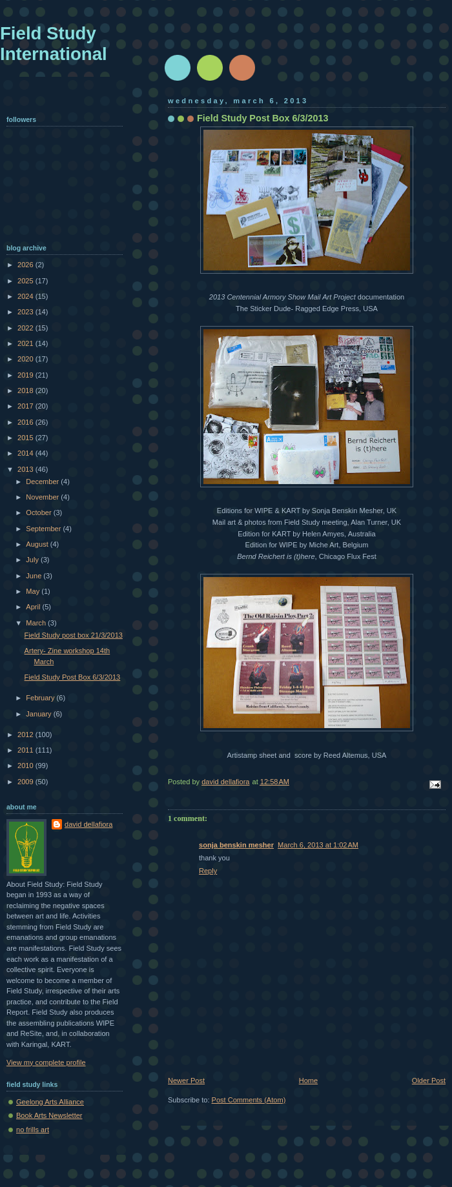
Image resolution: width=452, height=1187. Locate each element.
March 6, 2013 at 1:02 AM (318, 845)
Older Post (429, 1080)
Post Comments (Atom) (249, 1100)
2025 (26, 281)
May (33, 591)
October (39, 512)
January (39, 714)
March (37, 623)
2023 (26, 312)
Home (308, 1080)
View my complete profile (46, 1062)
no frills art (32, 1129)
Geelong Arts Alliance (50, 1102)
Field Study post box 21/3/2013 (74, 635)
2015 (26, 437)
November (43, 497)
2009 (26, 782)
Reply (208, 871)
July (33, 559)
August (38, 544)
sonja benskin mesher (236, 845)
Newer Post (186, 1080)
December (43, 481)
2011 (26, 750)
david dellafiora (88, 824)
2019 (26, 375)
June (34, 576)
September (44, 529)
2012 (26, 734)
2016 (26, 422)
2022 (26, 328)
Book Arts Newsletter (49, 1115)
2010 (26, 765)
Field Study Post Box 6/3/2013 (73, 677)
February (41, 698)
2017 (26, 406)
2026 (26, 265)
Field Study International (53, 43)
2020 (26, 359)
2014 (26, 453)
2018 (26, 390)
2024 (26, 296)
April (34, 607)
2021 (26, 343)
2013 (26, 469)
